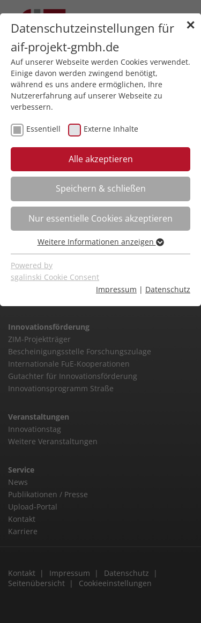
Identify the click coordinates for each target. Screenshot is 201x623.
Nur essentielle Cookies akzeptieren (100, 218)
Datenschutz (167, 289)
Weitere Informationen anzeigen (101, 242)
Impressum (116, 289)
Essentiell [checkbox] (43, 129)
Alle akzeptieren (101, 159)
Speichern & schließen (101, 188)
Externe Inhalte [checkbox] (111, 129)
